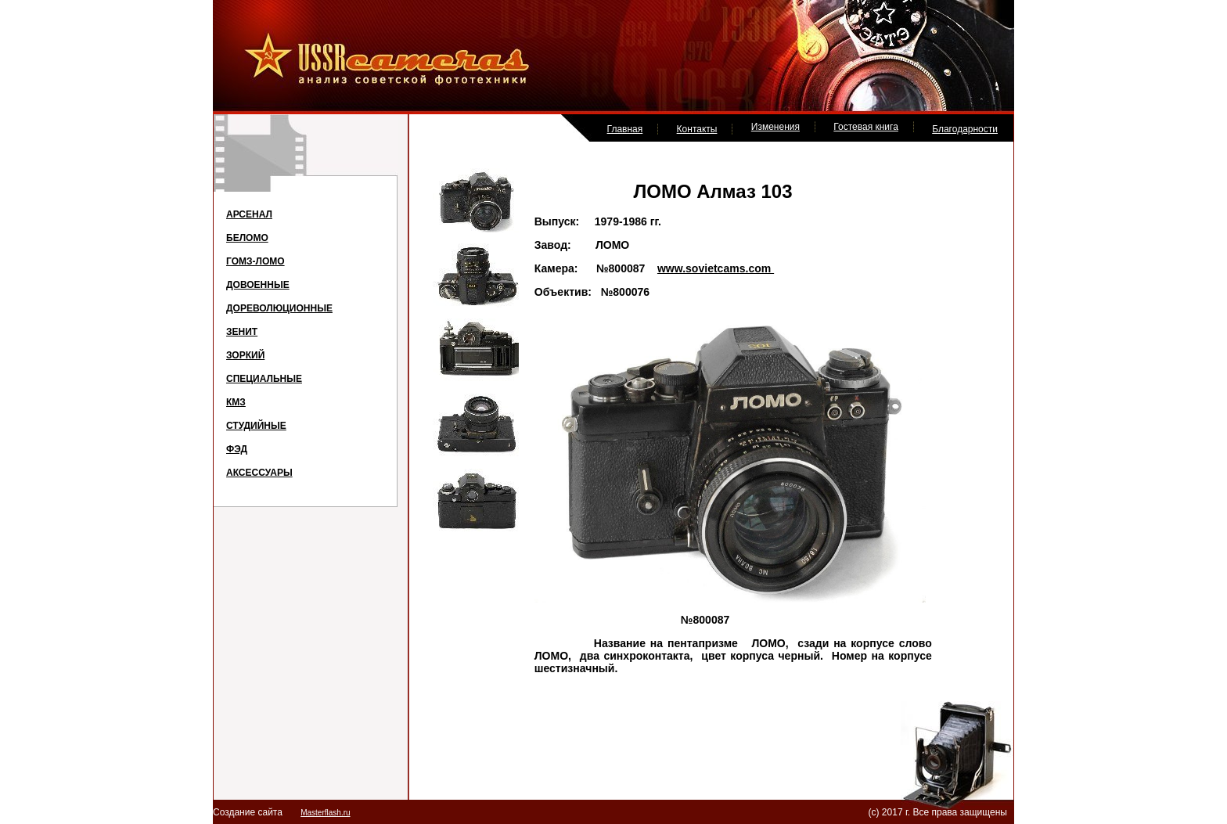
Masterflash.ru (325, 812)
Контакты (697, 129)
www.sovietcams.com (715, 268)
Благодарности (965, 129)
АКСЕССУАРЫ (259, 472)
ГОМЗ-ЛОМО (255, 261)
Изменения (775, 126)
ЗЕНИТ (241, 331)
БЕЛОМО (247, 237)
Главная (625, 129)
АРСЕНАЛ (249, 214)
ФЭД (236, 449)
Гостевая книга (865, 126)
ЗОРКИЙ (245, 355)
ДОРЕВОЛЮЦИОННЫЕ (279, 308)
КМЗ (236, 402)
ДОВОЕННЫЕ (258, 284)
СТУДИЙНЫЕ (256, 425)
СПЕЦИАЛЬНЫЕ (264, 378)
